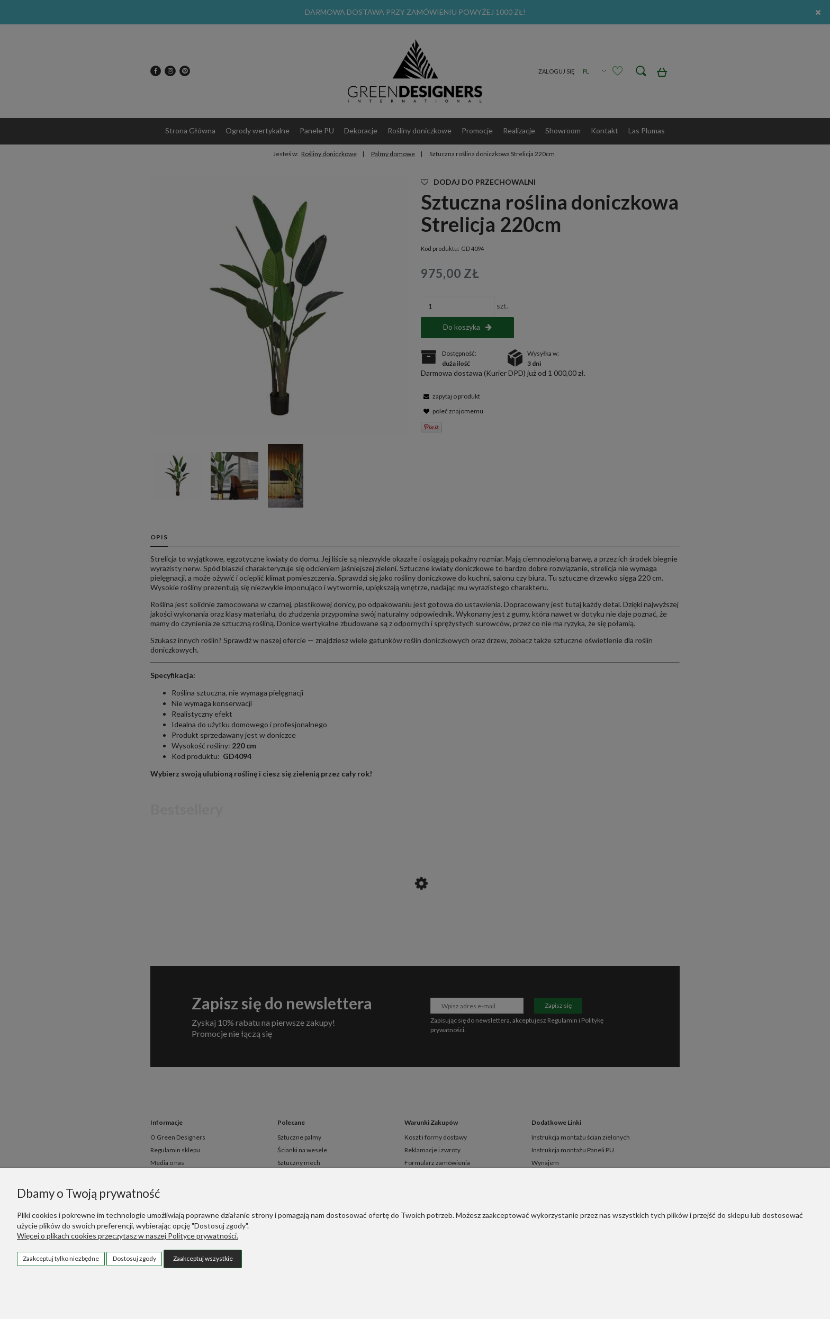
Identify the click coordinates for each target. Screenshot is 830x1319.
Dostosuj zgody (134, 1258)
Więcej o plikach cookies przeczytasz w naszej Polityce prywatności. (127, 1235)
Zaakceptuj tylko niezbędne (61, 1258)
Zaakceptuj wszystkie (203, 1258)
